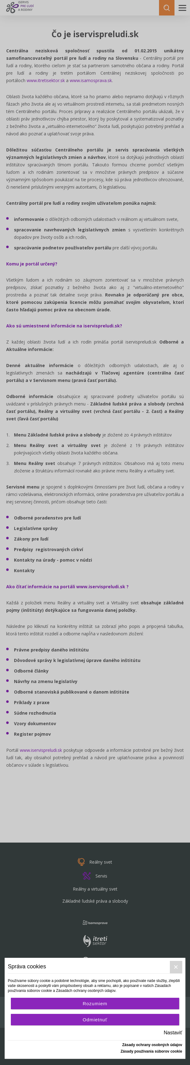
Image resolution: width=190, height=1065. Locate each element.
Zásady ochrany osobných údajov (152, 1045)
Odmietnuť (95, 1019)
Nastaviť (173, 1032)
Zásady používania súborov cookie (151, 1051)
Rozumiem (95, 1003)
